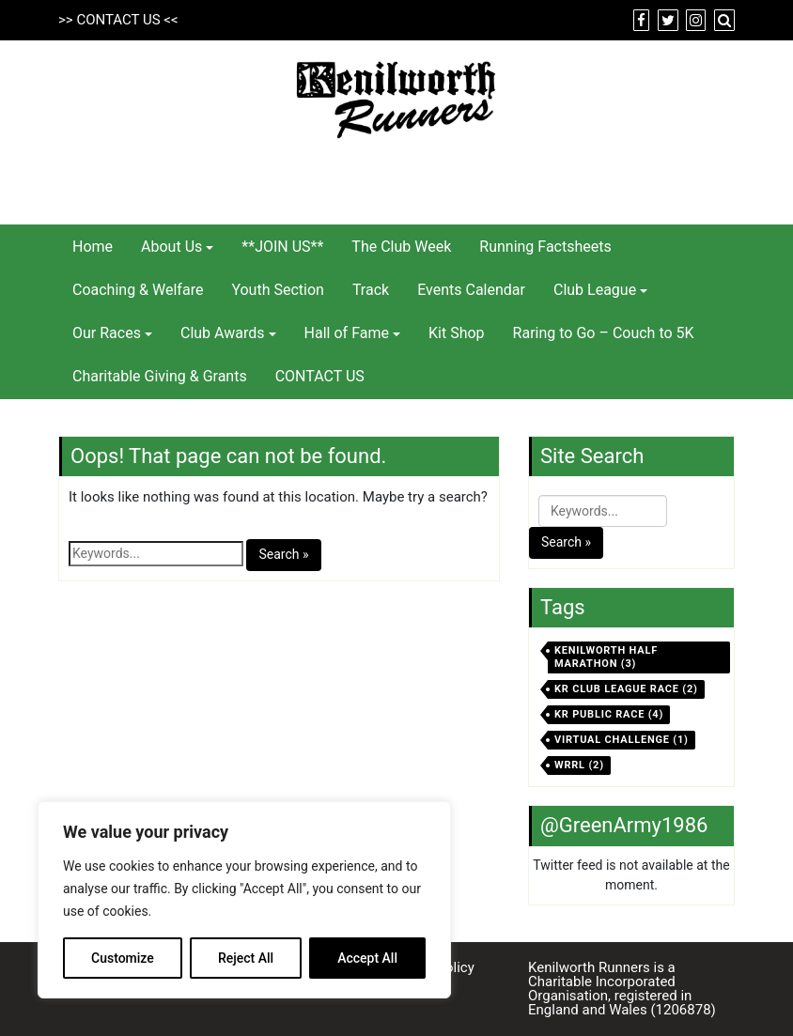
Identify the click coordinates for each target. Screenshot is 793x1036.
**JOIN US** (282, 246)
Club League (594, 290)
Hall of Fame (346, 333)
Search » (283, 554)
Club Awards (222, 333)
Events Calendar (471, 290)
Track (370, 290)
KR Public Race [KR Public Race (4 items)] (608, 714)
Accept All (367, 958)
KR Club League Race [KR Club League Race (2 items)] (626, 689)
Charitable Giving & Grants (159, 376)
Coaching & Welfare (137, 290)
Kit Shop (456, 333)
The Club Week (401, 246)
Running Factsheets (545, 246)
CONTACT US (118, 19)
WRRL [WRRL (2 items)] (579, 765)
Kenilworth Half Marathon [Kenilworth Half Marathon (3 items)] (606, 657)
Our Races (106, 333)
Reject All (245, 958)
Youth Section (277, 290)
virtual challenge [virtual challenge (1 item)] (621, 740)
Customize (122, 958)
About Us (171, 246)
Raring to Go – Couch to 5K (603, 333)
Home (92, 246)
